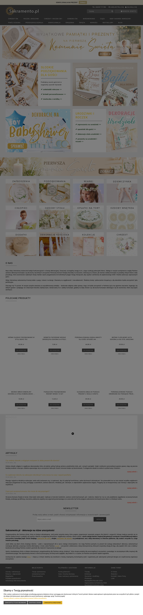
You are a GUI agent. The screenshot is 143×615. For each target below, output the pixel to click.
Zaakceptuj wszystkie (52, 602)
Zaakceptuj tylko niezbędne (15, 602)
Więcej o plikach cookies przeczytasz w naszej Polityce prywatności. (25, 598)
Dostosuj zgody (35, 602)
